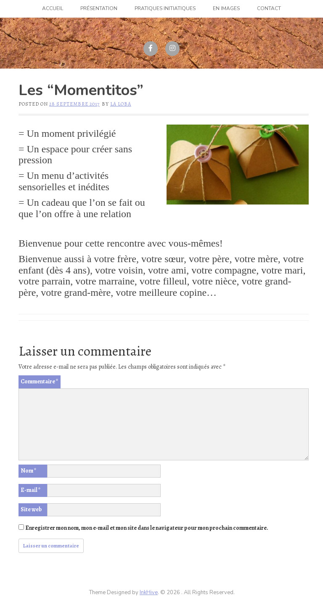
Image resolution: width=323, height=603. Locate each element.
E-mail (31, 490)
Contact (269, 8)
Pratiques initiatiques (165, 8)
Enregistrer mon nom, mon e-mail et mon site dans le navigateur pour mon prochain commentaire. (146, 528)
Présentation (98, 8)
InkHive (149, 592)
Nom (29, 471)
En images (226, 8)
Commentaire (39, 381)
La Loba (120, 104)
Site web (31, 509)
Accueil (52, 8)
